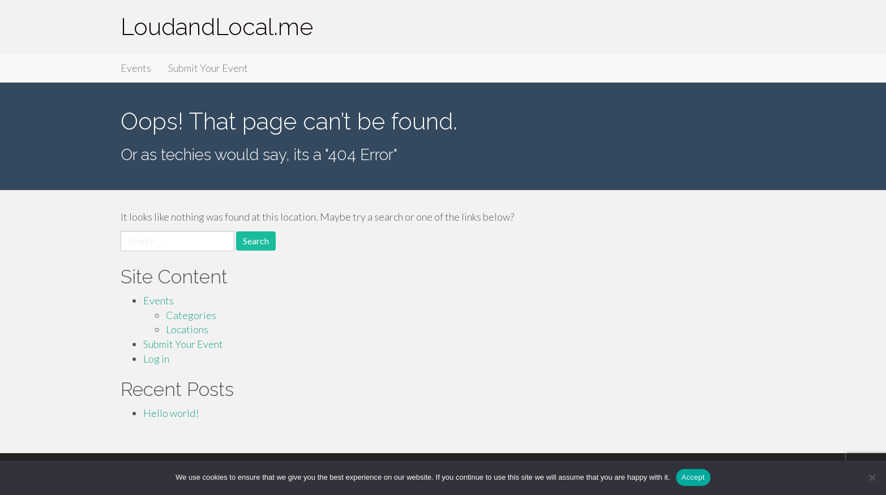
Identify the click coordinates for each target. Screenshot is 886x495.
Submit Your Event (208, 68)
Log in (156, 358)
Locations (187, 329)
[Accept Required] (872, 477)
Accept (693, 477)
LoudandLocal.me (217, 27)
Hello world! (171, 413)
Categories (191, 315)
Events (136, 68)
